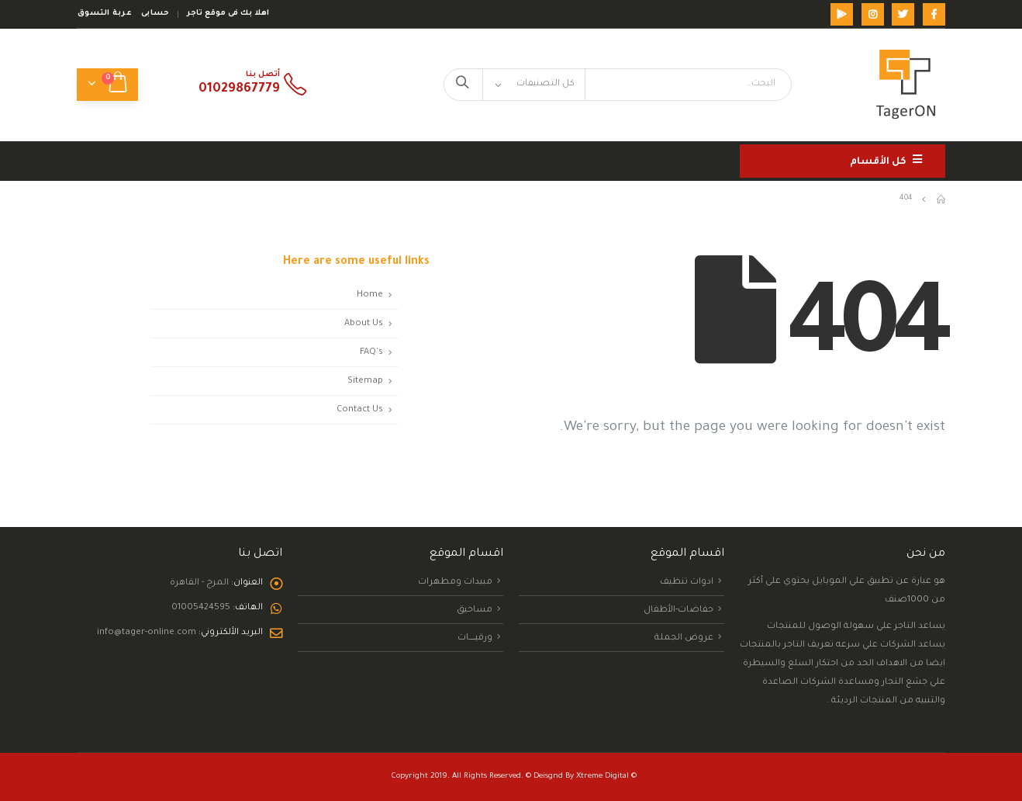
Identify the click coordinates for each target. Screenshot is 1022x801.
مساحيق (474, 610)
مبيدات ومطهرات (455, 582)
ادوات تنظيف (686, 582)
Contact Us (360, 409)
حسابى (155, 13)
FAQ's (371, 352)
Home (370, 295)
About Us (363, 323)
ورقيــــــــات (474, 638)
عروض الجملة (683, 638)
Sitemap (365, 381)
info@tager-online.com (146, 632)
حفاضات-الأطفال (678, 610)
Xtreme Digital (602, 776)
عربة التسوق (105, 13)
